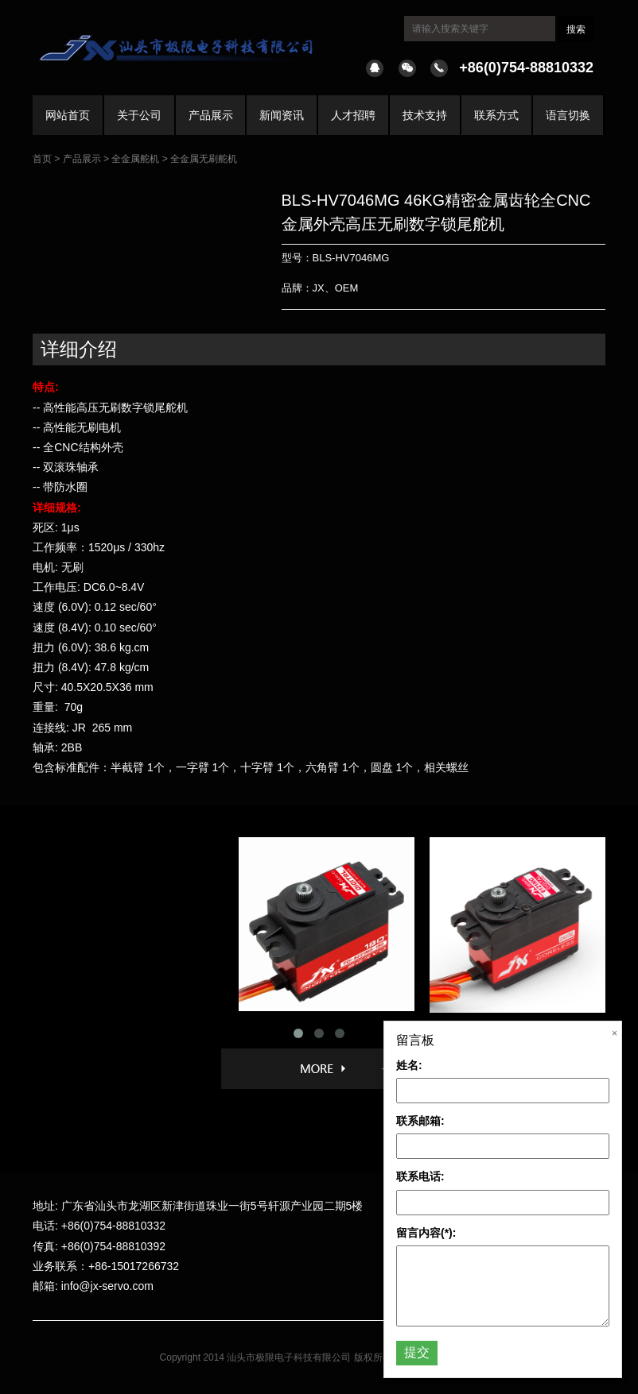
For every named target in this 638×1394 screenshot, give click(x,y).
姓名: (409, 1065)
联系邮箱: (420, 1120)
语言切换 (568, 115)
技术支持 (425, 115)
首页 (42, 158)
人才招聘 (353, 115)
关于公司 (139, 115)
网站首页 (67, 115)
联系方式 (496, 115)
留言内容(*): (426, 1232)
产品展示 (211, 115)
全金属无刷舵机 (203, 158)
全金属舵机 (135, 158)
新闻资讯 (281, 115)
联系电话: (420, 1176)
